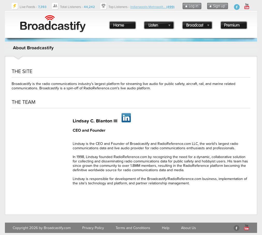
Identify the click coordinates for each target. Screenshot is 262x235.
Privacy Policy (93, 228)
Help (165, 228)
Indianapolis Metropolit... (152, 7)
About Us (188, 228)
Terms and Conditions (133, 228)
